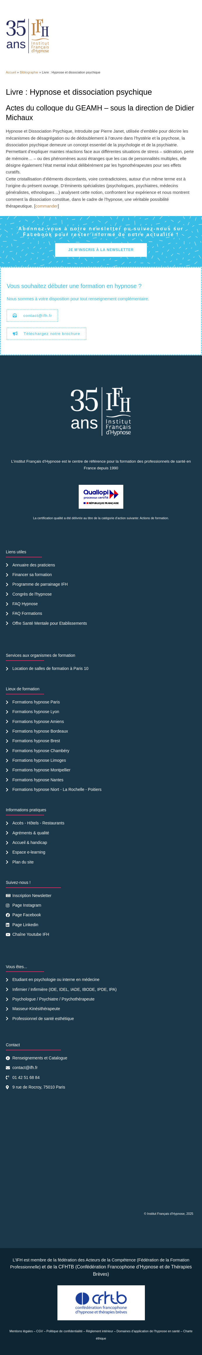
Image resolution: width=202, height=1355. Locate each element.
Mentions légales (21, 1331)
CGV (39, 1331)
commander (46, 206)
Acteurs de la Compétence (111, 1260)
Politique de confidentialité (64, 1331)
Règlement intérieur (99, 1331)
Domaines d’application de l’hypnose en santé (148, 1331)
